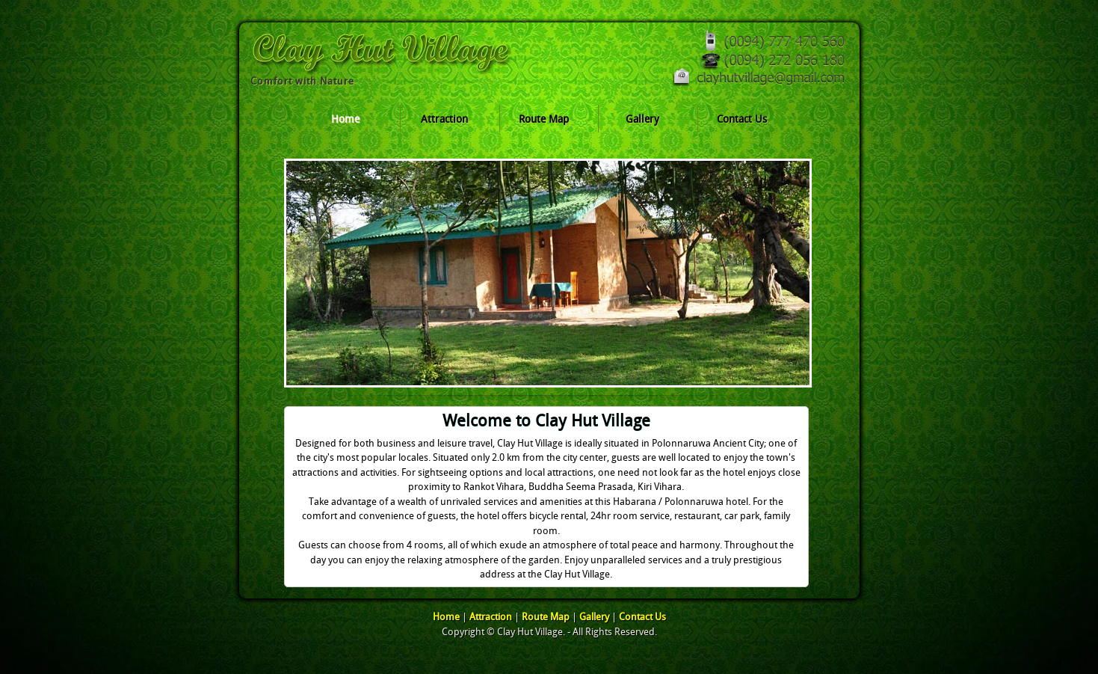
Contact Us (742, 119)
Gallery (642, 119)
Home (345, 119)
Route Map (544, 119)
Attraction (444, 119)
